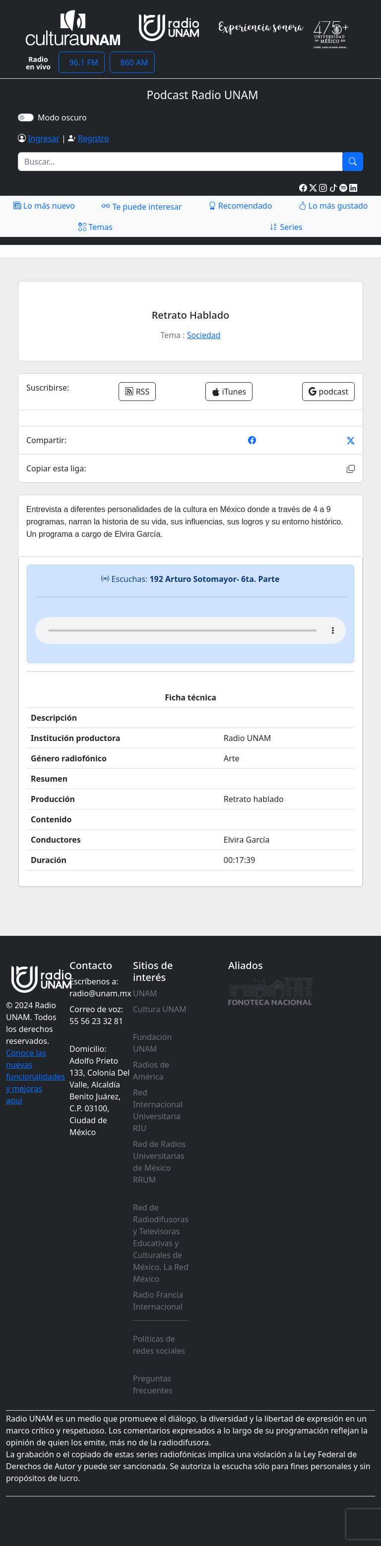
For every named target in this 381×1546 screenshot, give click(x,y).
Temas (95, 227)
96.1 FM (81, 62)
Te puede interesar (141, 206)
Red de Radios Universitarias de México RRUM (159, 1162)
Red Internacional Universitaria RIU (158, 1110)
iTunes (229, 391)
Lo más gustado (333, 205)
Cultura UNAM (160, 1009)
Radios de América (151, 1070)
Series (285, 227)
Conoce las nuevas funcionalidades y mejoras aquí (35, 1076)
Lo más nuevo (44, 205)
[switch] (26, 117)
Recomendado (240, 205)
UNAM (145, 993)
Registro (93, 138)
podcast (328, 391)
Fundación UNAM (152, 1042)
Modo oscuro (64, 117)
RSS (137, 391)
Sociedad (204, 335)
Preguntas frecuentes (153, 1384)
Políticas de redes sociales (159, 1344)
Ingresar (44, 138)
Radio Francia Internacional (158, 1300)
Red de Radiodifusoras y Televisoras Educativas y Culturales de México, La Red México (161, 1243)
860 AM (132, 62)
